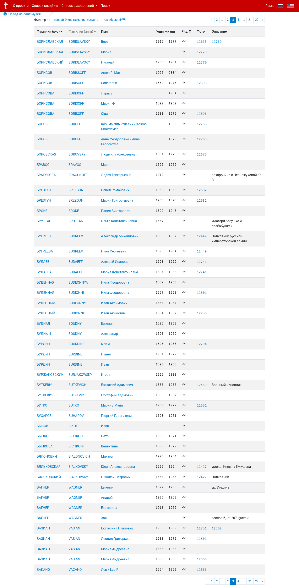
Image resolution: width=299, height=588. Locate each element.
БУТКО (42, 405)
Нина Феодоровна (115, 282)
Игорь (105, 375)
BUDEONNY (77, 303)
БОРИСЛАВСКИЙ (50, 62)
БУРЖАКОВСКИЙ (50, 375)
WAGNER (75, 487)
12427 (202, 467)
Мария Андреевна (115, 549)
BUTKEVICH (77, 385)
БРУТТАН (44, 221)
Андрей (107, 498)
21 (250, 19)
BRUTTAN (76, 221)
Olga (104, 114)
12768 (202, 124)
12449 (202, 236)
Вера (104, 42)
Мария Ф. (108, 103)
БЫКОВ (42, 426)
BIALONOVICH (79, 456)
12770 (202, 52)
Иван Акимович (113, 313)
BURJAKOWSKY (80, 375)
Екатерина (109, 508)
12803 (202, 539)
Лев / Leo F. (110, 570)
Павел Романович (115, 190)
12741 (202, 262)
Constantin (109, 83)
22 (257, 19)
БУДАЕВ (43, 262)
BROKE (74, 211)
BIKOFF (74, 426)
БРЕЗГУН (44, 190)
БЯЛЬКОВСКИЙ (49, 477)
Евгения (107, 324)
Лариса (106, 93)
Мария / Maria (112, 405)
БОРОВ (42, 124)
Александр (109, 334)
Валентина (109, 446)
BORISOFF (76, 83)
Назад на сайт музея (22, 14)
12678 (202, 155)
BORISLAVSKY (79, 42)
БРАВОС (43, 165)
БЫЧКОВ (43, 436)
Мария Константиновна (119, 272)
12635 (202, 42)
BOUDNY (75, 324)
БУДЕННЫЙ (46, 303)
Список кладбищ (45, 6)
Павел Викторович (115, 211)
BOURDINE (77, 344)
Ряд (186, 31)
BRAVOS (75, 165)
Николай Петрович (115, 477)
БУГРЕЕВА (45, 251)
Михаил (107, 456)
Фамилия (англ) (82, 31)
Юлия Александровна (118, 467)
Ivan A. (106, 344)
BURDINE (75, 354)
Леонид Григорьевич (117, 539)
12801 (202, 293)
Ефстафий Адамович (117, 395)
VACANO (75, 570)
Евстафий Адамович (117, 385)
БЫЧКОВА (45, 446)
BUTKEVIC (76, 395)
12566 (202, 570)
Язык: (269, 6)
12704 (202, 344)
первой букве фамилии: (76, 19)
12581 (202, 406)
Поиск (105, 6)
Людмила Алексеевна (118, 154)
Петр (105, 436)
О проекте (21, 6)
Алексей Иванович (115, 262)
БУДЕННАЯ (45, 282)
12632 (202, 190)
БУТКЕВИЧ (45, 385)
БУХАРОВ (44, 416)
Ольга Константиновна (119, 221)
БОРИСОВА (45, 93)
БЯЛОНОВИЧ (47, 456)
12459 (202, 385)
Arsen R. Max (110, 73)
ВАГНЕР (43, 487)
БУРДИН (43, 344)
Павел (106, 354)
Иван (105, 364)
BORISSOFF (77, 73)
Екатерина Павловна (117, 528)
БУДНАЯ (43, 324)
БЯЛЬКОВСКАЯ (48, 467)
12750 (202, 313)
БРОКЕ (42, 211)
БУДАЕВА (44, 272)
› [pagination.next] (262, 19)
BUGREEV (76, 236)
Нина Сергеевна (113, 251)
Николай (107, 62)
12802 (217, 528)
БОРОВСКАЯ (46, 154)
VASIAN (74, 528)
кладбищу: (115, 19)
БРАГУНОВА (46, 175)
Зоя (104, 518)
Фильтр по (42, 20)
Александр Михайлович (119, 236)
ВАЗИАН (43, 528)
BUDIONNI (76, 293)
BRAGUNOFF (78, 175)
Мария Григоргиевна (117, 200)
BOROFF (75, 124)
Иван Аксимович (114, 303)
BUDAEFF (76, 262)
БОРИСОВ (44, 73)
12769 (217, 42)
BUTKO (74, 405)
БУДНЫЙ (44, 334)
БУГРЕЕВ (44, 236)
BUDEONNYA (78, 282)
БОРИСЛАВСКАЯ (50, 42)
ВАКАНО (43, 570)
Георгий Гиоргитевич (117, 416)
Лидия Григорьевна (116, 175)
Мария (106, 52)
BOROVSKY (77, 154)
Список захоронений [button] (78, 6)
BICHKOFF (76, 436)
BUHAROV (76, 416)
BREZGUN (76, 190)
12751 (202, 528)
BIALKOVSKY (78, 467)
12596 (202, 83)
